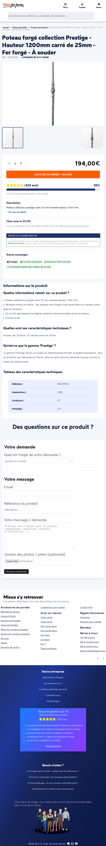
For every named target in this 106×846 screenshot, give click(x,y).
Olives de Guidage (9, 625)
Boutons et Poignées (10, 620)
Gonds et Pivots (8, 616)
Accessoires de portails (15, 607)
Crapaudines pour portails (52, 607)
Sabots (4, 642)
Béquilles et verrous (10, 611)
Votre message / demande (25, 522)
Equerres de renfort (10, 647)
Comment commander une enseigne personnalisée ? (53, 777)
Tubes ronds (46, 621)
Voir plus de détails (16, 212)
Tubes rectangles (48, 648)
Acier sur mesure (50, 613)
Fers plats (45, 635)
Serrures (5, 638)
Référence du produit (21, 505)
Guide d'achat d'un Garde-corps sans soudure (53, 789)
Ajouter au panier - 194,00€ (53, 174)
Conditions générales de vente (53, 689)
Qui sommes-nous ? (53, 683)
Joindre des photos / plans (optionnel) (34, 556)
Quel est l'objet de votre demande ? (32, 457)
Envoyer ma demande (16, 573)
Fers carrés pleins (48, 630)
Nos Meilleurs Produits (53, 677)
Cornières (45, 639)
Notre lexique (53, 701)
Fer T (43, 644)
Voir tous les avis (53, 746)
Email (8, 489)
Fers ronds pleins (48, 626)
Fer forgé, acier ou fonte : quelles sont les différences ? (53, 771)
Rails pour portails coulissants (14, 629)
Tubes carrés (46, 617)
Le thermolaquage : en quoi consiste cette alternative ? (53, 783)
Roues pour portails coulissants (15, 634)
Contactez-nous (53, 695)
